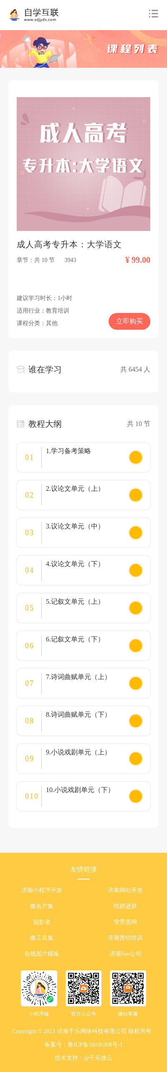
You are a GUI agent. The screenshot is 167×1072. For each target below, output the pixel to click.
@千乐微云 (98, 1058)
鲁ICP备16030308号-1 (95, 1044)
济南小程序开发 (41, 890)
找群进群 (125, 906)
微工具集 (41, 938)
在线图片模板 (41, 954)
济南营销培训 (125, 938)
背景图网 (125, 922)
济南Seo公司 (125, 954)
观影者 (42, 922)
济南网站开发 (125, 890)
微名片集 (41, 906)
